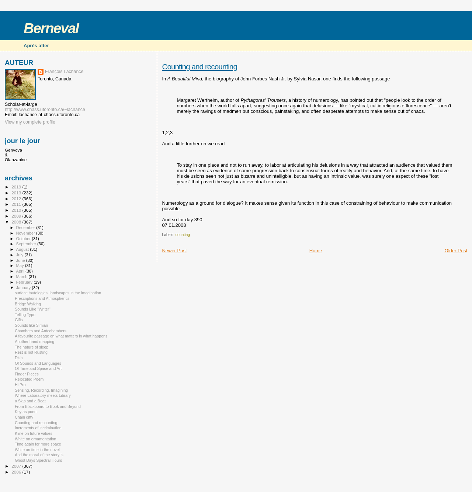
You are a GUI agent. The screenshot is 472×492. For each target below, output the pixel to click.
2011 (16, 204)
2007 (16, 466)
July (20, 255)
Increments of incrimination (38, 428)
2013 (16, 192)
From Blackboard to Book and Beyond (48, 406)
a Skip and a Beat (30, 401)
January (24, 287)
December (26, 227)
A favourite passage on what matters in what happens (61, 336)
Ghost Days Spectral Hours (38, 460)
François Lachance (64, 71)
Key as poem (26, 411)
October (24, 238)
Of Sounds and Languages (38, 363)
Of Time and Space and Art (38, 368)
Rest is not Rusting (31, 352)
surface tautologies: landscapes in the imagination (58, 293)
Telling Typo (25, 314)
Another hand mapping (34, 341)
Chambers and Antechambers (40, 331)
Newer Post (174, 250)
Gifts (19, 320)
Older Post (456, 250)
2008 (16, 221)
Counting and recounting (199, 66)
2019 (16, 186)
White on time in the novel (37, 449)
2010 (16, 210)
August (23, 249)
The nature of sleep (31, 347)
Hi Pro (20, 384)
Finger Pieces (27, 374)
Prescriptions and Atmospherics (42, 298)
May (20, 265)
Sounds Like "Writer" (33, 309)
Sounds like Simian (31, 325)
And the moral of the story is (39, 455)
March (22, 276)
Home (315, 250)
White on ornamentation (35, 439)
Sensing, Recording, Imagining (41, 390)
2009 (16, 216)
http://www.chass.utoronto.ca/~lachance (45, 109)
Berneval (51, 28)
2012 (16, 198)
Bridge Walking (28, 304)
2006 (16, 472)
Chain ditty (24, 417)
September (27, 244)
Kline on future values (33, 433)
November (26, 233)
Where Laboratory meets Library (43, 395)
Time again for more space (38, 444)
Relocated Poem (29, 379)
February (25, 282)
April (20, 271)
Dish (18, 358)
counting (183, 235)
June (21, 260)
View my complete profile (30, 122)
